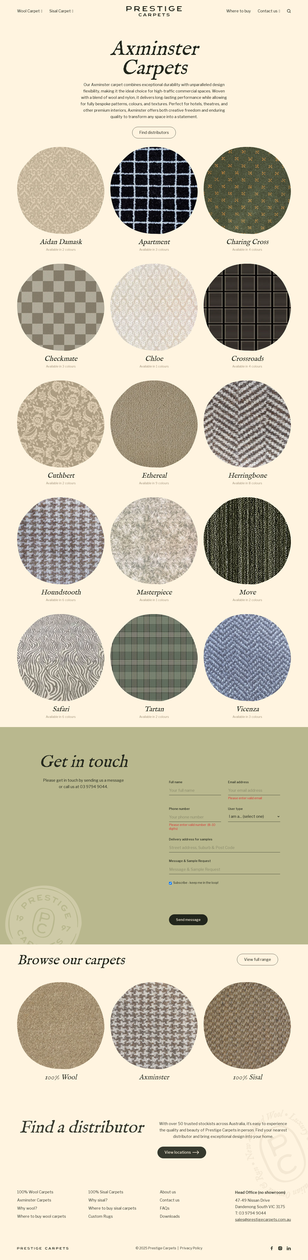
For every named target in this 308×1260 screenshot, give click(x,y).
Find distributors (154, 132)
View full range (257, 960)
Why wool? (27, 1208)
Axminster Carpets (34, 1200)
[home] (154, 11)
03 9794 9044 (93, 789)
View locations (181, 1152)
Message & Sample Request (190, 865)
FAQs (164, 1208)
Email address (238, 786)
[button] (30, 11)
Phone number (179, 813)
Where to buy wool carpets (41, 1216)
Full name (175, 786)
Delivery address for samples (190, 843)
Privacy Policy (191, 1248)
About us (168, 1192)
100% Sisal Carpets (105, 1192)
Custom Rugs (100, 1216)
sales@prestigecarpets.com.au (263, 1219)
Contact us (169, 1200)
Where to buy (238, 11)
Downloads (170, 1216)
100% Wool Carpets (35, 1192)
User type (235, 813)
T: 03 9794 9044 (250, 1213)
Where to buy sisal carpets (112, 1208)
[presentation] (201, 905)
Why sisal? (97, 1200)
